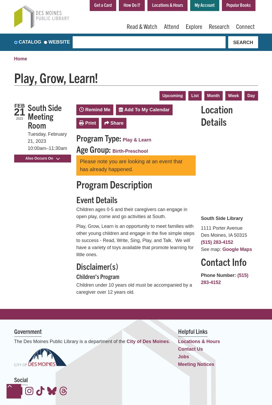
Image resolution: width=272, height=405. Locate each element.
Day (251, 95)
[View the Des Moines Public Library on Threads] (63, 391)
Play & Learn (137, 140)
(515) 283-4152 (217, 242)
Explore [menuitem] (194, 26)
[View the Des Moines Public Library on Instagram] (29, 391)
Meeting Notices (196, 364)
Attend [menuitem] (171, 26)
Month (213, 95)
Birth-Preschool (130, 151)
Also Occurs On (42, 158)
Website (59, 42)
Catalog (30, 42)
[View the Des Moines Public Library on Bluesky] (52, 391)
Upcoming (172, 95)
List (195, 95)
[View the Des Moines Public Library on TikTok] (40, 391)
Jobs (183, 356)
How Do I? (131, 5)
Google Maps (237, 249)
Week (233, 95)
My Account (205, 5)
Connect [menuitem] (245, 26)
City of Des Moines (148, 341)
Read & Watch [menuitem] (142, 26)
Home (20, 59)
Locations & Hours (167, 5)
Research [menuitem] (219, 26)
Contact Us (190, 349)
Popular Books (238, 5)
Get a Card (102, 5)
